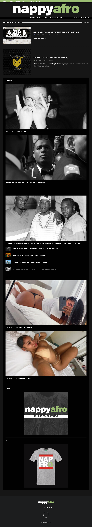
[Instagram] (76, 18)
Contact (11, 1)
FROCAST (53, 17)
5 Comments (55, 34)
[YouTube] (81, 18)
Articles (44, 17)
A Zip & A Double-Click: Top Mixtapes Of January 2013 (56, 32)
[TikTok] (83, 18)
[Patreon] (79, 18)
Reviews (32, 17)
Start (24, 1)
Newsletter (31, 1)
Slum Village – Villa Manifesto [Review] (50, 58)
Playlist (18, 1)
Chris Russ (38, 34)
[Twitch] (86, 18)
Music (38, 17)
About (5, 1)
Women (59, 17)
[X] (74, 18)
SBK (36, 60)
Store (38, 1)
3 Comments (51, 60)
